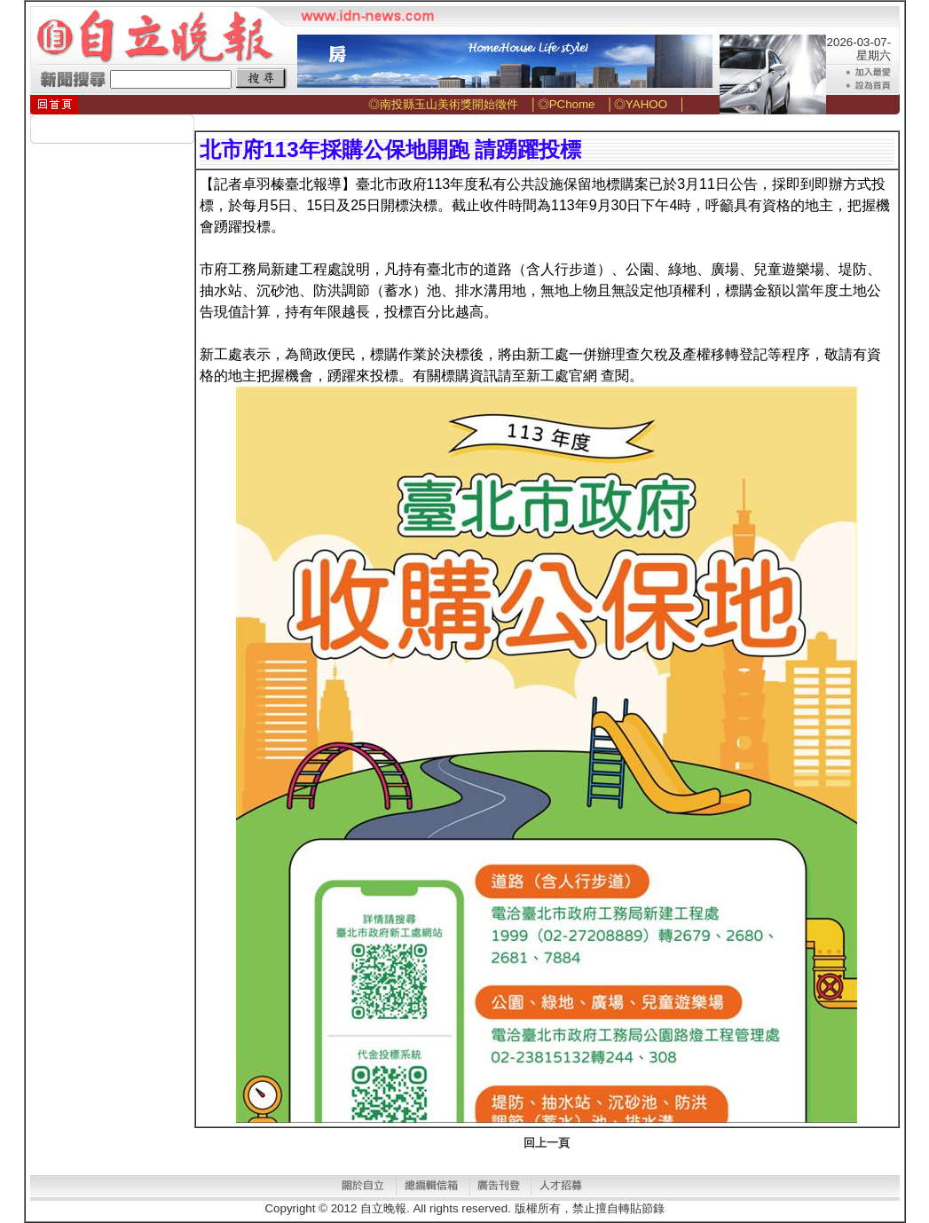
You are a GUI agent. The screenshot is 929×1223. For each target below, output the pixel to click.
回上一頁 (547, 1142)
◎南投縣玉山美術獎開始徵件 (443, 104)
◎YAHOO (640, 104)
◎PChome (566, 104)
